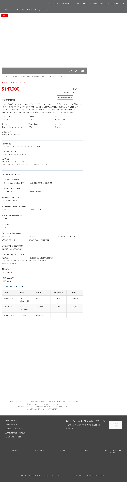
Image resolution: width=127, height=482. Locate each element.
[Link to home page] (4, 3)
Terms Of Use (28, 476)
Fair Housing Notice (95, 476)
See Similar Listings (65, 97)
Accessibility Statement (68, 476)
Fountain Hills (13, 436)
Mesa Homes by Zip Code (61, 3)
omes (11, 420)
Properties (82, 3)
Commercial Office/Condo (104, 3)
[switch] (70, 71)
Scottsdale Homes (15, 433)
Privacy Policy (45, 476)
